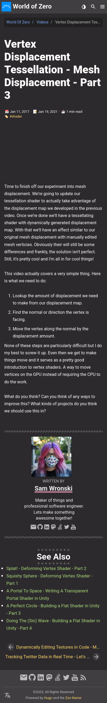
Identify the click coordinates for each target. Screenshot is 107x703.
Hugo (48, 698)
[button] (102, 6)
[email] (33, 528)
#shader (16, 116)
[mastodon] (53, 528)
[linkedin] (46, 528)
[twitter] (66, 528)
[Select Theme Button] (83, 6)
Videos (42, 22)
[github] (40, 528)
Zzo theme (73, 698)
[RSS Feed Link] (83, 680)
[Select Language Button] (7, 695)
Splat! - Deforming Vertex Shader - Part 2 (46, 568)
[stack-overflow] (60, 528)
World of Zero (18, 22)
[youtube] (73, 528)
